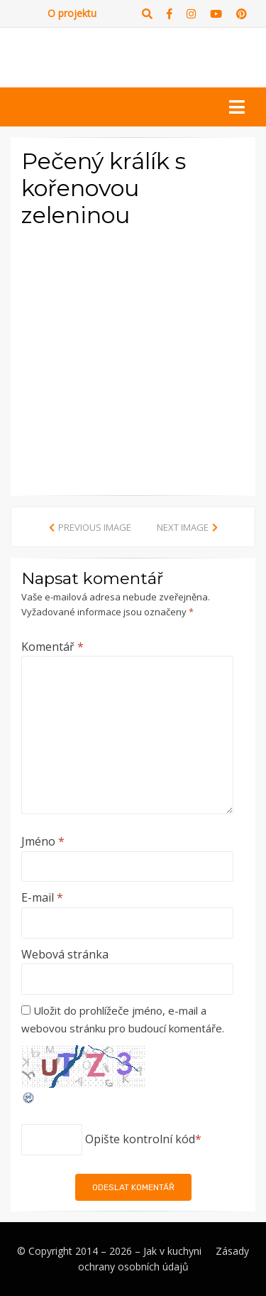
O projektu (72, 13)
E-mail (42, 897)
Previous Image (94, 527)
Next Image (183, 527)
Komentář (52, 646)
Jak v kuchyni (172, 1251)
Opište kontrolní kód (140, 1139)
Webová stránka (65, 954)
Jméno (43, 841)
